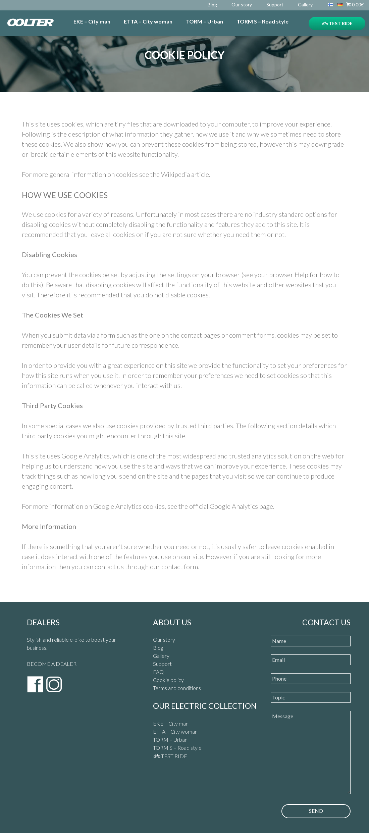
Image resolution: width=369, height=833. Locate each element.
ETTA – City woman (148, 21)
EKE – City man (91, 21)
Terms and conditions (177, 688)
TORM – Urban (204, 21)
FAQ (158, 672)
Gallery (305, 4)
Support (274, 4)
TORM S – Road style (262, 21)
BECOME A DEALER (51, 663)
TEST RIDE (337, 23)
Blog (212, 4)
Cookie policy (168, 680)
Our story (241, 4)
